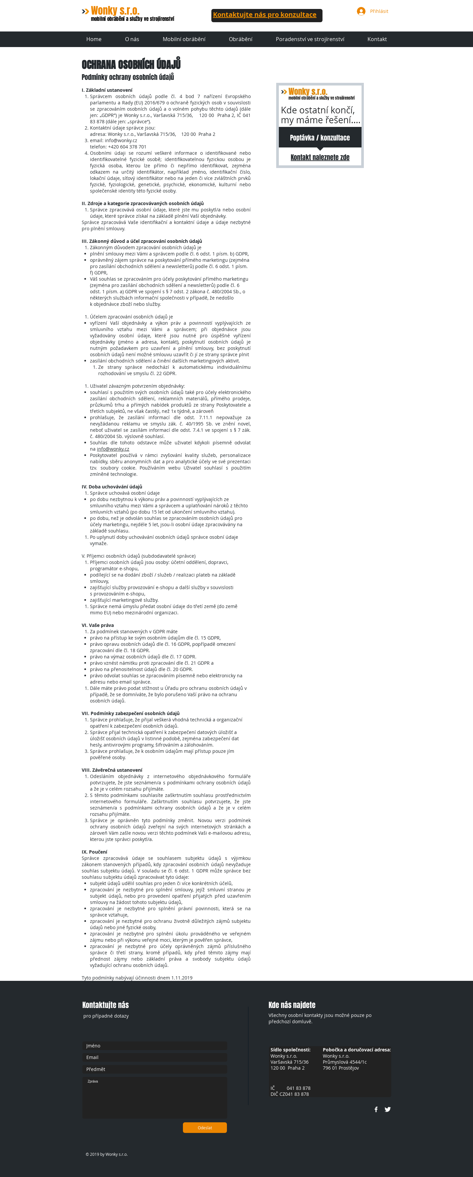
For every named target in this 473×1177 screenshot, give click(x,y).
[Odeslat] (205, 1127)
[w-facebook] (376, 1109)
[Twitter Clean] (387, 1109)
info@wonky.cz (121, 140)
